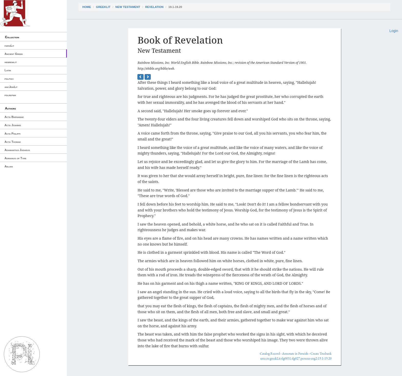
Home (86, 6)
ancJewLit (11, 86)
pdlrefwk (10, 95)
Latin (8, 70)
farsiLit (9, 45)
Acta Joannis (13, 125)
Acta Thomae (13, 141)
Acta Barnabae (14, 116)
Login (393, 31)
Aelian (9, 166)
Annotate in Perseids (295, 353)
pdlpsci (9, 78)
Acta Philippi (13, 133)
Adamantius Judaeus (17, 149)
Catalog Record (270, 353)
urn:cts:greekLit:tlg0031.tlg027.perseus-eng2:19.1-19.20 (295, 358)
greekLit (103, 6)
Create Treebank (320, 353)
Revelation (154, 6)
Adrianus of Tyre (15, 158)
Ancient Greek (14, 53)
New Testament (127, 6)
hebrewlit (11, 62)
